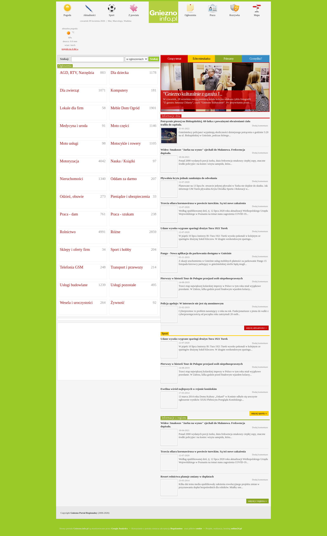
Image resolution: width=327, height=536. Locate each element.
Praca (212, 9)
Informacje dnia (171, 116)
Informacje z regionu (174, 417)
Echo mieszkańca (201, 58)
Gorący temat (174, 58)
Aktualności (89, 9)
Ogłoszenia (190, 9)
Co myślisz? (256, 58)
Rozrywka (234, 9)
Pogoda (67, 9)
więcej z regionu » (257, 501)
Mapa (256, 9)
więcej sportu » (259, 413)
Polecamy (228, 58)
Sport (111, 9)
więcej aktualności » (256, 328)
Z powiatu (134, 9)
